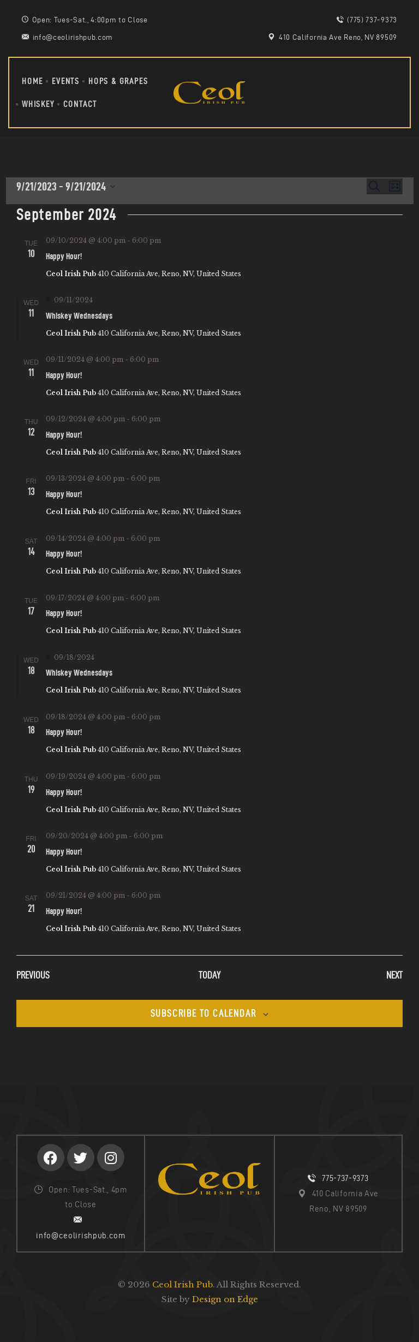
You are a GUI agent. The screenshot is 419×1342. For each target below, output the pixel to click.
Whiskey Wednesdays (79, 315)
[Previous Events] (33, 975)
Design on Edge (225, 1299)
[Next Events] (394, 975)
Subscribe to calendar (203, 1013)
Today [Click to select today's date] (209, 975)
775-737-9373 (345, 1178)
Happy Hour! (64, 256)
